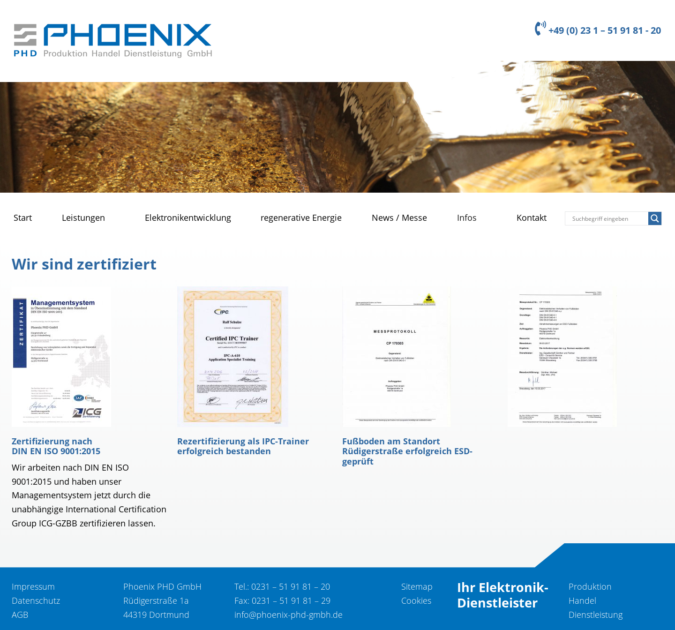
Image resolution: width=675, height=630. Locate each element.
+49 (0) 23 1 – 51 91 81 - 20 (598, 30)
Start (23, 217)
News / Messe (399, 217)
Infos (467, 217)
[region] (337, 127)
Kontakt (532, 217)
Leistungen (83, 217)
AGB (20, 614)
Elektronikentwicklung (188, 217)
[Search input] (609, 218)
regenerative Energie (301, 217)
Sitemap (417, 586)
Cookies (416, 600)
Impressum (33, 586)
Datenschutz (36, 600)
